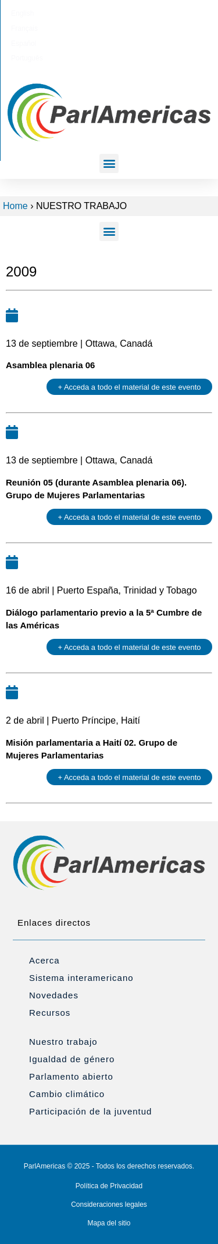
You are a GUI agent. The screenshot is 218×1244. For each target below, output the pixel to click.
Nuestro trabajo (63, 1042)
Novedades (53, 995)
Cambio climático (67, 1094)
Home (15, 206)
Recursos (49, 1013)
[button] (109, 163)
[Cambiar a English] (50, 13)
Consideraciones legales (109, 1204)
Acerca (44, 960)
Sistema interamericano (81, 978)
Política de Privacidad (109, 1186)
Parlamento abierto (71, 1076)
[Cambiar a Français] (86, 13)
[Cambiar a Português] (164, 13)
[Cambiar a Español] (123, 13)
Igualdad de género (72, 1059)
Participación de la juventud (90, 1111)
